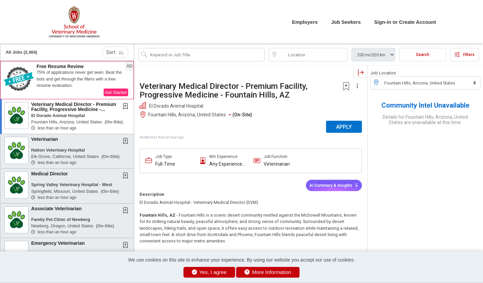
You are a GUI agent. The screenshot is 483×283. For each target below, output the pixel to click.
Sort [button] (115, 52)
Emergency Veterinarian (58, 243)
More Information (268, 272)
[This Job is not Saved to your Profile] (126, 107)
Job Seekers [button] (346, 22)
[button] (67, 80)
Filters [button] (464, 55)
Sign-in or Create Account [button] (405, 22)
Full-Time (165, 164)
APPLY (344, 127)
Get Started (116, 92)
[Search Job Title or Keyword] (206, 54)
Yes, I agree (209, 272)
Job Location (383, 72)
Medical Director (49, 173)
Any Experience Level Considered (227, 164)
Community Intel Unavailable (425, 105)
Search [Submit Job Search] (422, 54)
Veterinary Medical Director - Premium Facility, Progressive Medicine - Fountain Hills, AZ (73, 109)
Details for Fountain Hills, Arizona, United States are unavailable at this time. (425, 119)
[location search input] (312, 54)
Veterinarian (44, 139)
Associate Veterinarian (56, 208)
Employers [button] (305, 22)
